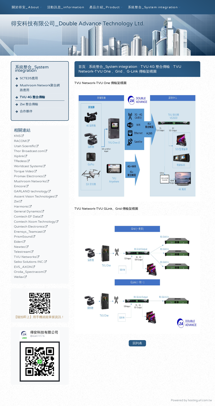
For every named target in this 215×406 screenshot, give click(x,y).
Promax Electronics (28, 176)
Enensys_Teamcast (28, 232)
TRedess (20, 161)
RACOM (20, 141)
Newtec (19, 247)
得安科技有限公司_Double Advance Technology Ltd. (77, 23)
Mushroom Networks (30, 181)
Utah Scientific (24, 146)
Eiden (18, 242)
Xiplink (19, 156)
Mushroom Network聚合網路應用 (40, 87)
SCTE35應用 (29, 78)
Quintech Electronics (29, 227)
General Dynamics (27, 211)
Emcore (19, 186)
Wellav (19, 277)
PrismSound (23, 237)
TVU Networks (25, 257)
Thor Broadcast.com (29, 151)
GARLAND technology (31, 191)
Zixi (16, 201)
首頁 (81, 67)
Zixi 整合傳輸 (29, 104)
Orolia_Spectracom (28, 272)
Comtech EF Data (27, 217)
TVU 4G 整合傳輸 (32, 97)
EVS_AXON (23, 267)
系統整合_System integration (113, 67)
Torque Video (24, 171)
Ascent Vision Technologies (34, 196)
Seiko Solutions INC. (29, 262)
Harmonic (21, 207)
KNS (17, 136)
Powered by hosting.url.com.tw (191, 400)
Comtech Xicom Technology (34, 222)
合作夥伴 (26, 111)
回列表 (137, 343)
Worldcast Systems (28, 166)
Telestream (22, 252)
